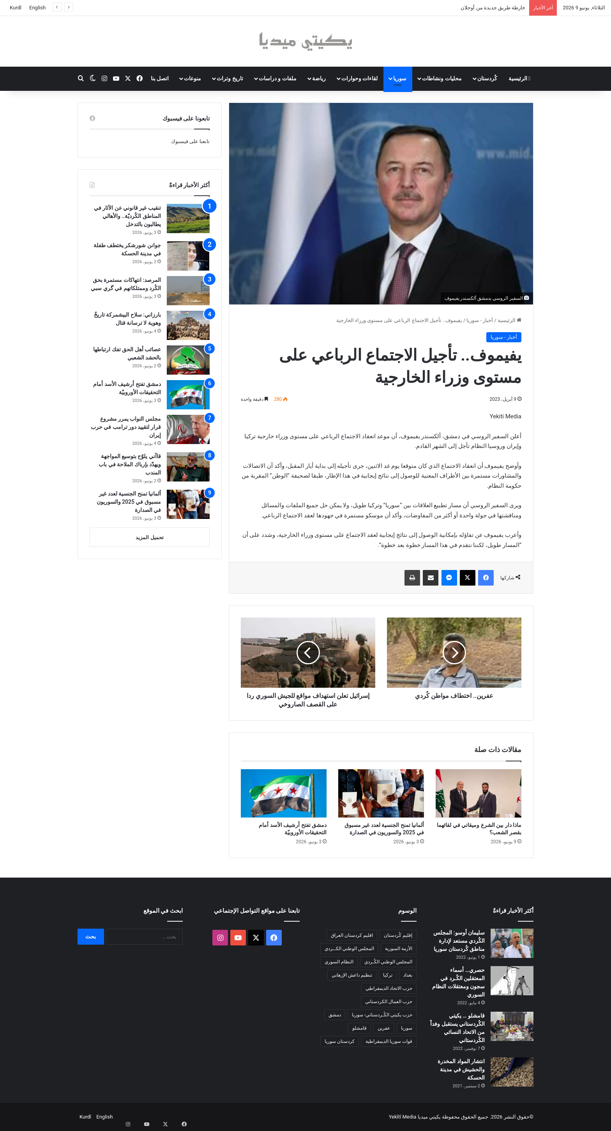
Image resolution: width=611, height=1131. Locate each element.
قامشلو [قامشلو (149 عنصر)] (359, 1028)
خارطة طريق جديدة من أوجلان (493, 8)
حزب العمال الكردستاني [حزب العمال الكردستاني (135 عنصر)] (388, 1001)
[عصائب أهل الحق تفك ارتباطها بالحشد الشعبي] (188, 360)
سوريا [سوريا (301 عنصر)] (406, 1028)
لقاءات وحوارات (359, 78)
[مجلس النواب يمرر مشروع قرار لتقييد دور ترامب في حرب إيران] (188, 429)
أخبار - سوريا (479, 320)
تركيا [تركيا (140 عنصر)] (387, 975)
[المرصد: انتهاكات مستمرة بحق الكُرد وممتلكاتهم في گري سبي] (188, 290)
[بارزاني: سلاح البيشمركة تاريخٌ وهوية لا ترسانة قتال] (188, 325)
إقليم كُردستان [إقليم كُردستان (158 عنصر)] (398, 935)
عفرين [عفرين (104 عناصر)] (384, 1028)
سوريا (399, 78)
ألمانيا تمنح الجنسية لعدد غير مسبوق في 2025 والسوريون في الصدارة (129, 501)
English (37, 8)
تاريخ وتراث (230, 78)
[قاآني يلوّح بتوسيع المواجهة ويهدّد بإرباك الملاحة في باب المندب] (188, 466)
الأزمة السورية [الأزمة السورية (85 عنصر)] (398, 948)
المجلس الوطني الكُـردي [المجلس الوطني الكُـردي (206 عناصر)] (388, 962)
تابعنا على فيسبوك (190, 141)
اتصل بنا (160, 78)
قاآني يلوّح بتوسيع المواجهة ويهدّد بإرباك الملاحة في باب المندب (130, 464)
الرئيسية (520, 78)
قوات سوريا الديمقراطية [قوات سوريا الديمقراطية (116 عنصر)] (389, 1041)
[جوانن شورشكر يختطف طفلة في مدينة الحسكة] (188, 256)
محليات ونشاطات (441, 78)
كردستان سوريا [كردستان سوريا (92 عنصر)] (340, 1041)
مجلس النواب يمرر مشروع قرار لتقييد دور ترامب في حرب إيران (126, 427)
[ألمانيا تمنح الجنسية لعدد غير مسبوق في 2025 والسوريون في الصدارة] (381, 793)
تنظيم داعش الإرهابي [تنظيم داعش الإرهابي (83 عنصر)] (352, 975)
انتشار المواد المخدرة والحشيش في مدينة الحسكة (461, 1069)
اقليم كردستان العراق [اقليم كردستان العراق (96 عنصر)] (352, 935)
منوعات (192, 78)
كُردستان (487, 78)
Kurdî (15, 8)
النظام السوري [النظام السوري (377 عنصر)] (339, 962)
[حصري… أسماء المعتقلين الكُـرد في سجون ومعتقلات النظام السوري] (512, 980)
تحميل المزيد (149, 537)
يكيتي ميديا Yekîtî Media (415, 1117)
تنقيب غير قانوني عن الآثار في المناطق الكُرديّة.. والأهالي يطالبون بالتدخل (127, 216)
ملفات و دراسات (278, 78)
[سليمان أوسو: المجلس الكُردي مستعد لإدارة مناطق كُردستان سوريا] (512, 943)
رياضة (319, 78)
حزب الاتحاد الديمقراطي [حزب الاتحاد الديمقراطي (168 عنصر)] (389, 988)
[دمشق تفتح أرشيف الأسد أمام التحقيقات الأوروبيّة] (284, 793)
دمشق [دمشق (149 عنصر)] (334, 1015)
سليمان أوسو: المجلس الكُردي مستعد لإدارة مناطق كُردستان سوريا (459, 940)
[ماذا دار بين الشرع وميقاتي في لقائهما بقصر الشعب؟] (478, 793)
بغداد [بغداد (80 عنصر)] (407, 975)
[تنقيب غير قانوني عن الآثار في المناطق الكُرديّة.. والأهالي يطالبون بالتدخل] (188, 218)
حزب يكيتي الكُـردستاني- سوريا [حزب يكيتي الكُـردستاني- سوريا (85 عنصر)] (382, 1015)
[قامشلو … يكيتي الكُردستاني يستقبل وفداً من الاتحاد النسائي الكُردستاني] (512, 1026)
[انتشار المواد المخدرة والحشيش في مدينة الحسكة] (512, 1072)
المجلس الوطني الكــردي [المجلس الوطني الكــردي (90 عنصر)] (349, 948)
